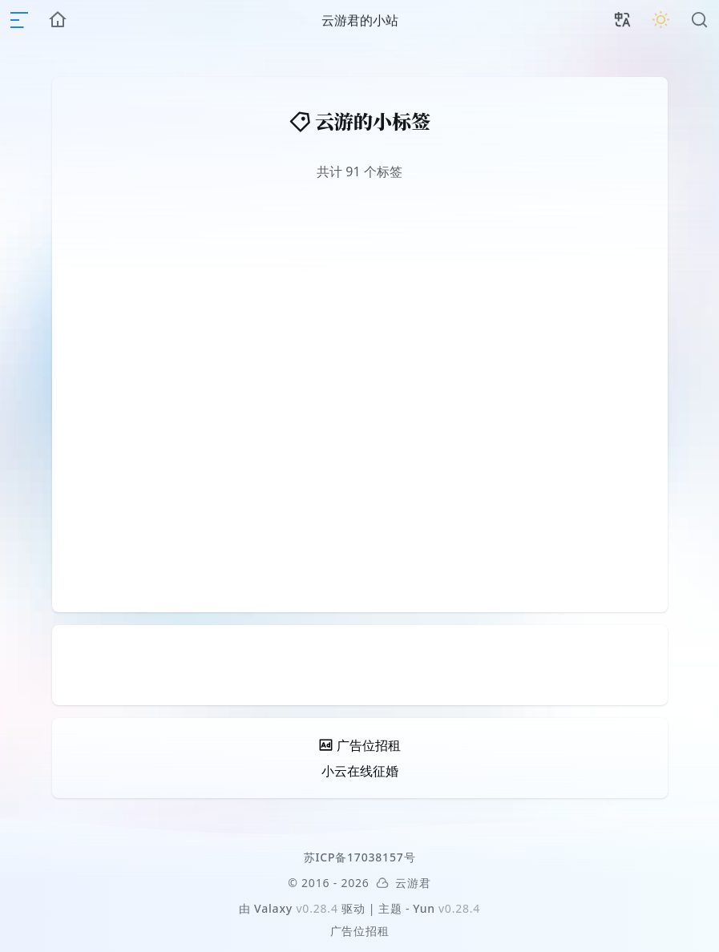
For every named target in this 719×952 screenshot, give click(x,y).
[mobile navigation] (19, 20)
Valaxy (273, 908)
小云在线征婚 (359, 771)
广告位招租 (360, 930)
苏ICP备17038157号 (360, 857)
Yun (424, 908)
